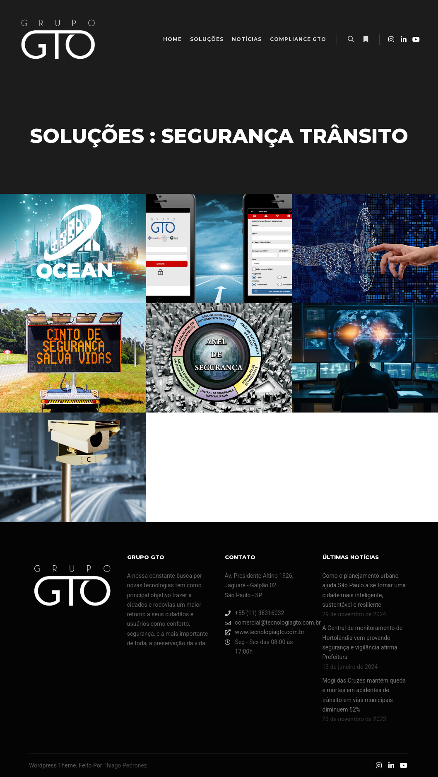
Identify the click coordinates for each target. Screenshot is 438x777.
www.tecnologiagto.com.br (265, 632)
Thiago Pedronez (125, 765)
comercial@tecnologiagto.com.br (268, 622)
